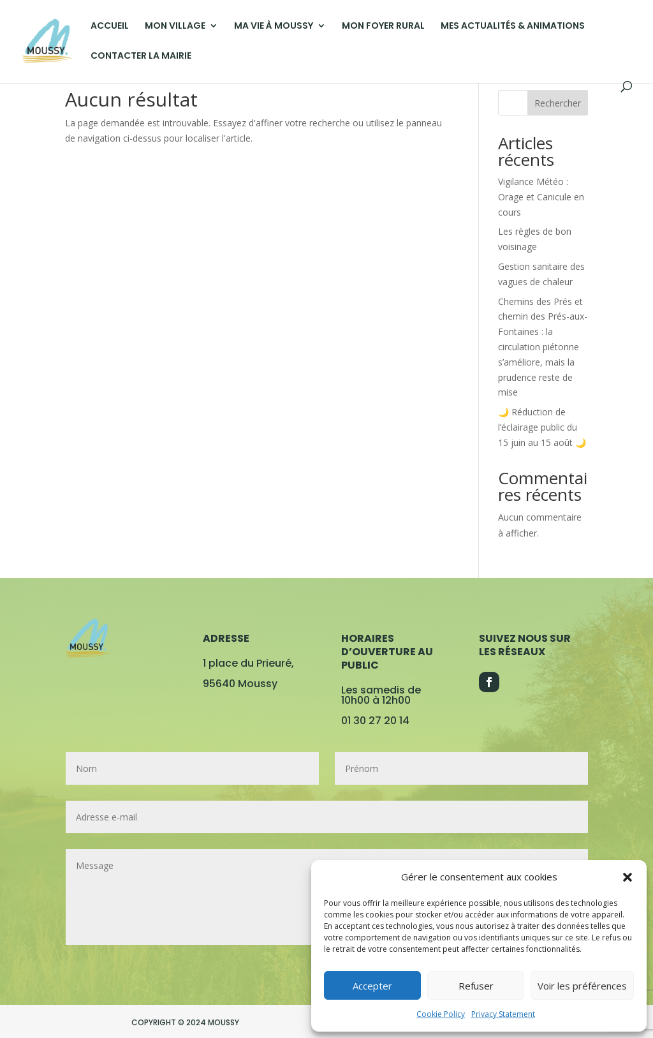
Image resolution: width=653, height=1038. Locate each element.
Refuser (476, 985)
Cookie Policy (440, 1014)
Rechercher (557, 103)
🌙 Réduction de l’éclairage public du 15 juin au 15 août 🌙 (542, 427)
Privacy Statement (503, 1014)
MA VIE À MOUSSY (273, 26)
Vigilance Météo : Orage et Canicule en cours (541, 196)
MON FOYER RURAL (383, 26)
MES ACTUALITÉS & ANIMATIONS (513, 26)
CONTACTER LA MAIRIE (141, 56)
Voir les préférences (582, 985)
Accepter (372, 985)
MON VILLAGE (175, 26)
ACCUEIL (110, 26)
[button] (627, 877)
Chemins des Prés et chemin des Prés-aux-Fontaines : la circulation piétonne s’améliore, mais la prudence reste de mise (542, 347)
